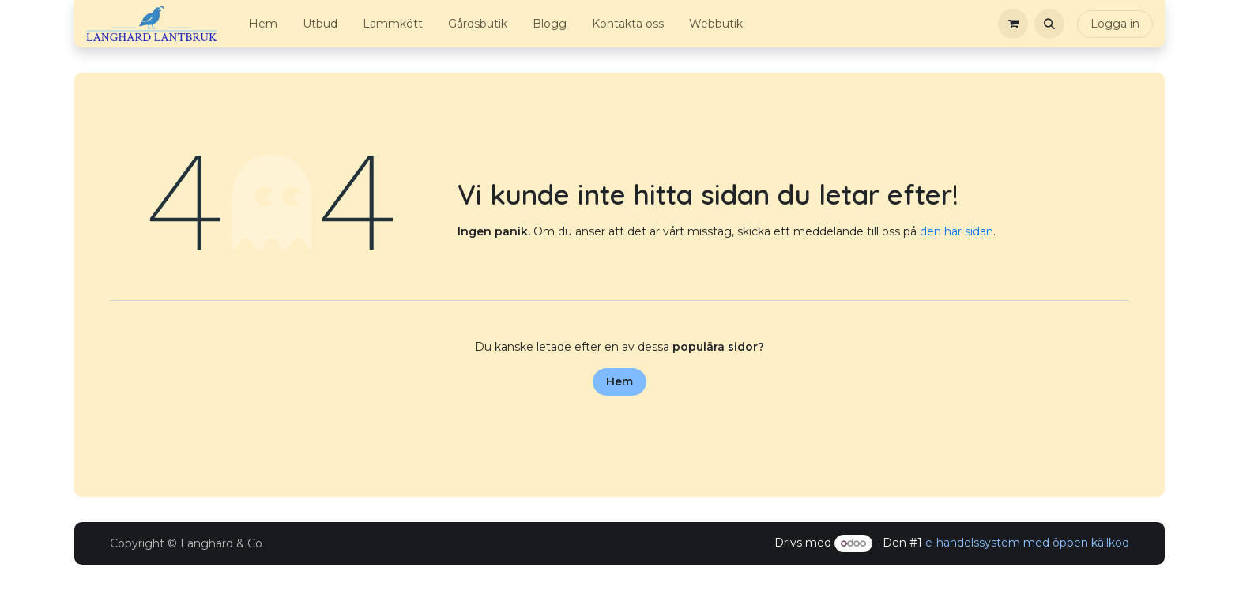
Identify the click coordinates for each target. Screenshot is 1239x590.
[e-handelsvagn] (1013, 24)
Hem (619, 381)
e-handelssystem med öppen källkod (1027, 543)
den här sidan (956, 231)
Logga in (1114, 24)
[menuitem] (263, 24)
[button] (1049, 24)
